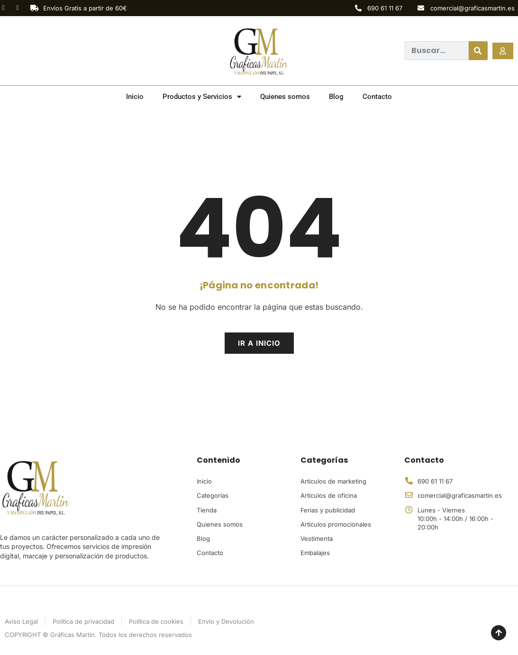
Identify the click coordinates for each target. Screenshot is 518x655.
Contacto (377, 96)
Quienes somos (285, 96)
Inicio (135, 96)
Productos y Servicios (202, 97)
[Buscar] (478, 50)
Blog (336, 96)
